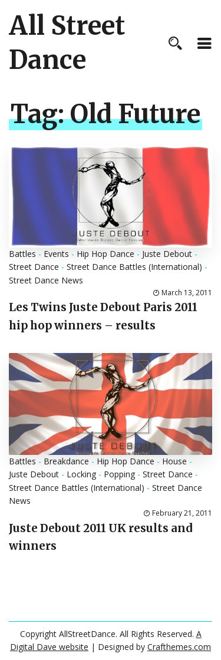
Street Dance (34, 266)
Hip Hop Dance (105, 253)
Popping (119, 474)
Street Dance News (46, 280)
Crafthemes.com (179, 646)
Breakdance (66, 461)
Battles (22, 253)
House (174, 461)
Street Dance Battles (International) (134, 266)
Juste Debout (167, 253)
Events (56, 253)
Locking (81, 474)
